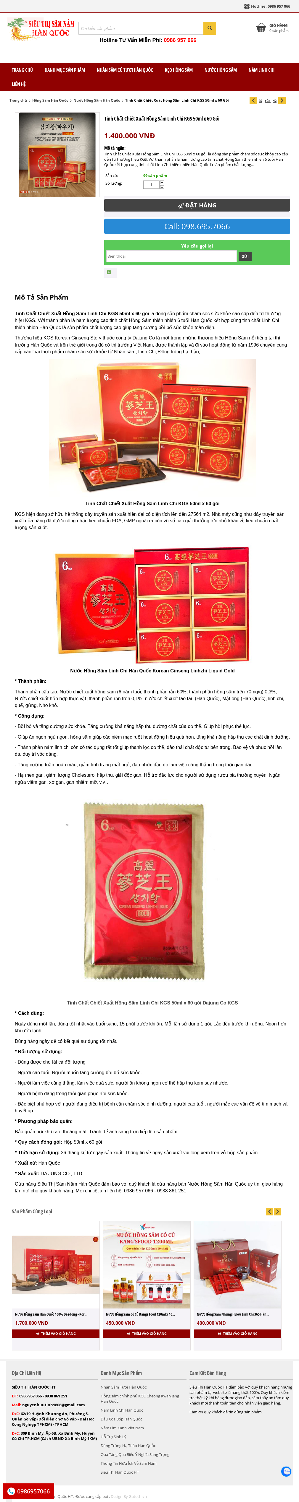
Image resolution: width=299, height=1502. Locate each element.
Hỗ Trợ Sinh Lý (113, 1436)
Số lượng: (113, 183)
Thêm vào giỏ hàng (56, 1333)
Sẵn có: (111, 175)
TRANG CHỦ (22, 70)
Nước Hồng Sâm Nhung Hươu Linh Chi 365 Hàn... (233, 1314)
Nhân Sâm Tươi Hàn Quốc (124, 1387)
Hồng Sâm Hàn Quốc (50, 100)
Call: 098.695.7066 (197, 226)
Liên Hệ (19, 84)
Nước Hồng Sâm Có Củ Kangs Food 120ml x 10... (140, 1314)
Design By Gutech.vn (129, 1496)
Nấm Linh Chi (261, 70)
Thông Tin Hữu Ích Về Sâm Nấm (129, 1463)
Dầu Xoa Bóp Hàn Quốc (121, 1419)
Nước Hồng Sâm (221, 70)
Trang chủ (18, 100)
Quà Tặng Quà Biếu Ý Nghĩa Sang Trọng (135, 1454)
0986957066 (33, 1491)
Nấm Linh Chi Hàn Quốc (122, 1410)
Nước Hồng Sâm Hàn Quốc (96, 100)
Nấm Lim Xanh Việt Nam (122, 1428)
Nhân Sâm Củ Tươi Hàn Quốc (125, 70)
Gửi (245, 256)
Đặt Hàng (197, 205)
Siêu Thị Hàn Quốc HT (120, 1472)
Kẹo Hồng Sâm (179, 70)
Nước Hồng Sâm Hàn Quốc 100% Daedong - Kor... (51, 1314)
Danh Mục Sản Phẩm (65, 70)
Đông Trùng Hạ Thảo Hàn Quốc (128, 1445)
